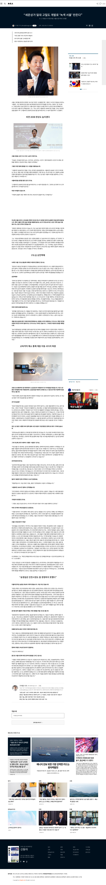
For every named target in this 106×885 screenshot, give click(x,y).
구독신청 (88, 849)
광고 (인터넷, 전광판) (23, 874)
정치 (49, 847)
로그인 (104, 3)
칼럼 (49, 857)
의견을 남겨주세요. (17, 715)
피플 (61, 854)
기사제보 (88, 847)
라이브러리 (76, 852)
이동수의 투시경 (75, 58)
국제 (61, 849)
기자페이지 (76, 854)
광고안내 (88, 852)
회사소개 (15, 874)
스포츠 (49, 854)
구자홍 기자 (23, 686)
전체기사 (62, 857)
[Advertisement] (34, 207)
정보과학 (62, 852)
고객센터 (35, 874)
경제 (61, 847)
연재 (74, 847)
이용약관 (40, 874)
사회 (49, 849)
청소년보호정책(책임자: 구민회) (59, 874)
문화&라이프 (51, 852)
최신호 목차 (76, 849)
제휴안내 (30, 874)
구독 (35, 25)
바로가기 (91, 390)
